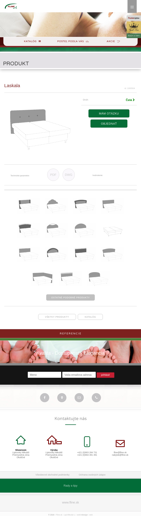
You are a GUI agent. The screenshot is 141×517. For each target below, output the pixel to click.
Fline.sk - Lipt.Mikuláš (64, 515)
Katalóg (30, 41)
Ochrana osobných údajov (92, 474)
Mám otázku (109, 113)
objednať (109, 123)
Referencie (70, 333)
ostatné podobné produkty (70, 297)
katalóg (90, 317)
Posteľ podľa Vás (70, 41)
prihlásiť (105, 375)
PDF (53, 174)
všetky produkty (57, 317)
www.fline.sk (70, 502)
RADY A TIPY (134, 36)
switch (82, 515)
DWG (68, 174)
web (91, 515)
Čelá (130, 100)
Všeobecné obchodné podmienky (52, 474)
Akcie (111, 41)
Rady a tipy (70, 485)
